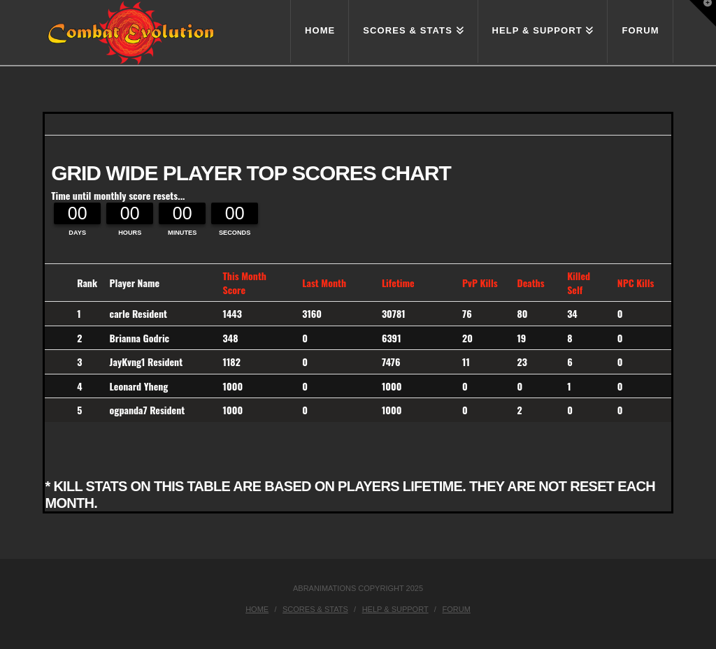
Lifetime (398, 282)
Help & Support (395, 609)
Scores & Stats (315, 609)
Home (256, 609)
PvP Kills (480, 282)
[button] (702, 13)
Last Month (324, 282)
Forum (456, 609)
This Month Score (244, 282)
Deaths (530, 282)
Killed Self (578, 282)
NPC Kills (635, 282)
